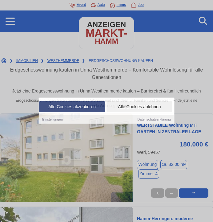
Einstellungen (52, 119)
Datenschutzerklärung (154, 119)
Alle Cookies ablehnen (139, 107)
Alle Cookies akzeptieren (72, 107)
